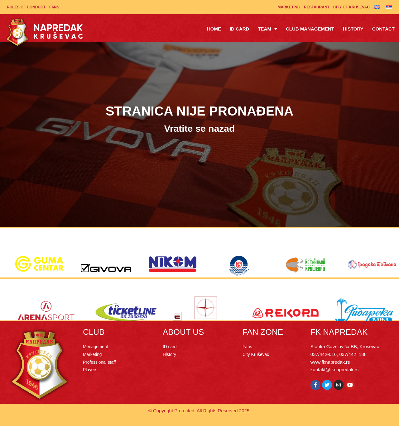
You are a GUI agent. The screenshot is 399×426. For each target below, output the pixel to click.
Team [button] (267, 29)
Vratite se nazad (199, 128)
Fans (54, 7)
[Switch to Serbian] (389, 6)
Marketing (288, 7)
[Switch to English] (377, 6)
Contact (383, 28)
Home (214, 28)
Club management (310, 28)
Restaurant (316, 7)
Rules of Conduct (26, 7)
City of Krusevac (351, 7)
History (353, 28)
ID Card (239, 28)
